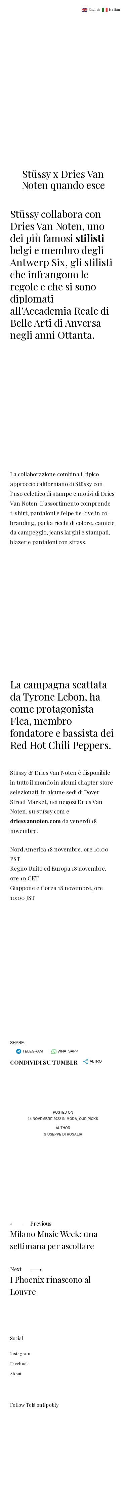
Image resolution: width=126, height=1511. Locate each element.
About (16, 1373)
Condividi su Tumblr (44, 1062)
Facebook (19, 1363)
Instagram (20, 1353)
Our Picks (88, 1119)
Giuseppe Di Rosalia (63, 1134)
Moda (72, 1119)
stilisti (90, 238)
